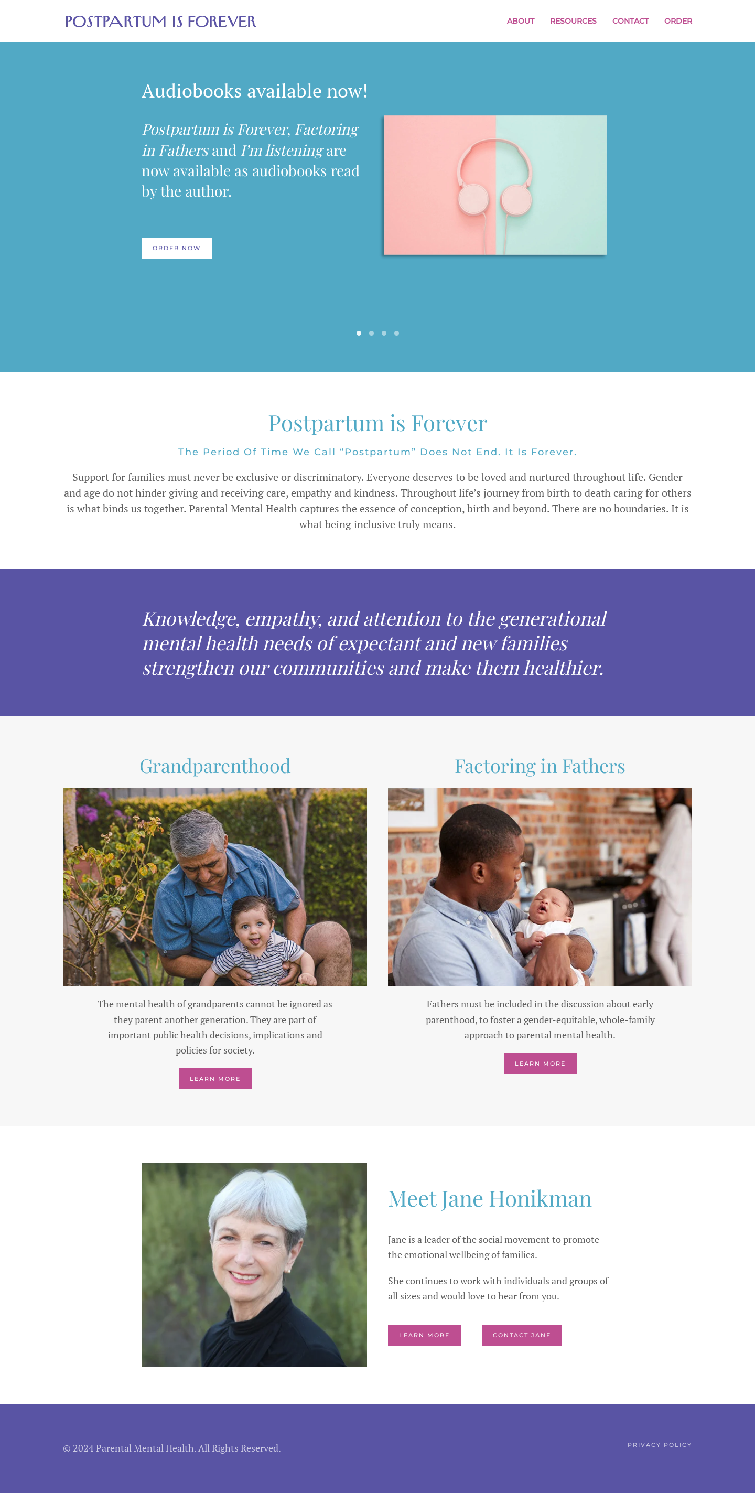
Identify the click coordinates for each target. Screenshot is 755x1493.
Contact (630, 21)
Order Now (177, 248)
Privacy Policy (660, 1444)
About (520, 21)
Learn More (215, 1078)
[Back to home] (161, 21)
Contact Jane (522, 1335)
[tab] (359, 333)
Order (678, 21)
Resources (573, 21)
